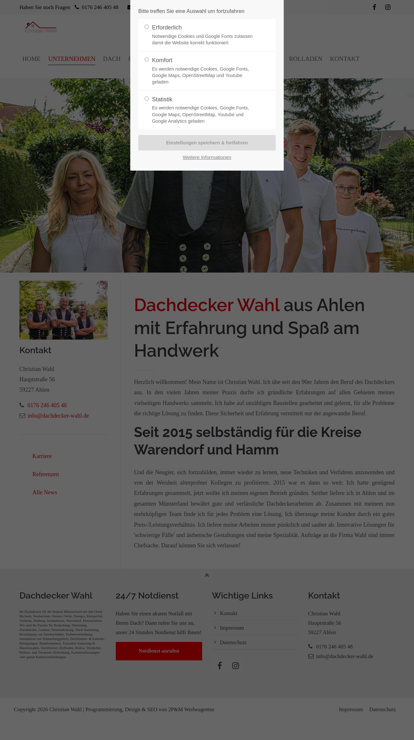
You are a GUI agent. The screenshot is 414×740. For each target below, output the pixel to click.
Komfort (204, 71)
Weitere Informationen (207, 157)
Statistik (204, 110)
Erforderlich (204, 35)
